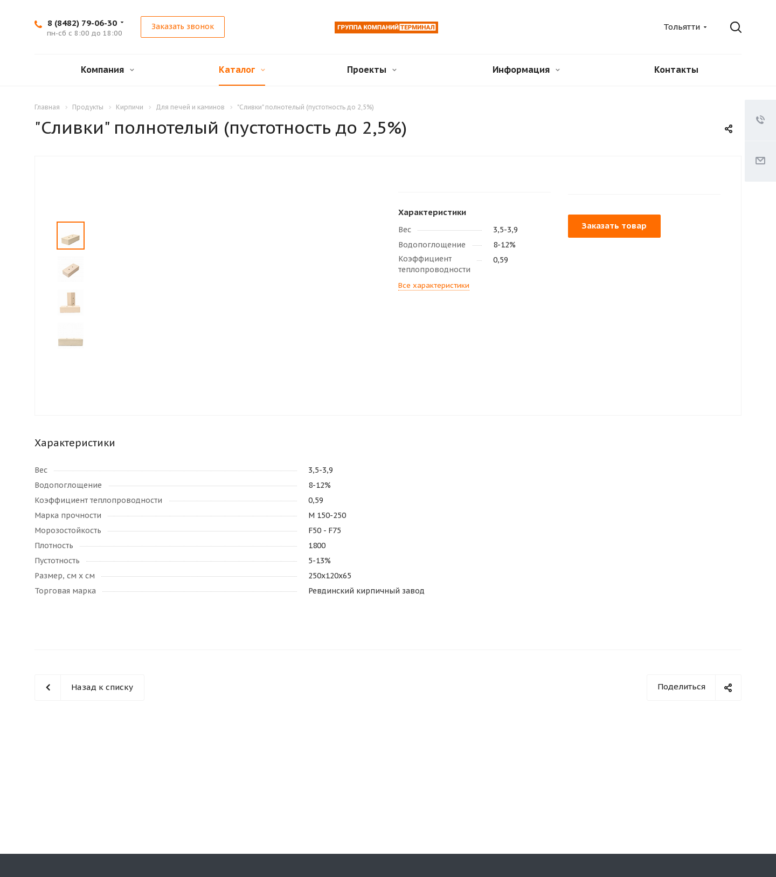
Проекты (372, 69)
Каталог (242, 69)
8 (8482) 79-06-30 (82, 23)
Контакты (676, 69)
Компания (107, 69)
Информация (526, 69)
